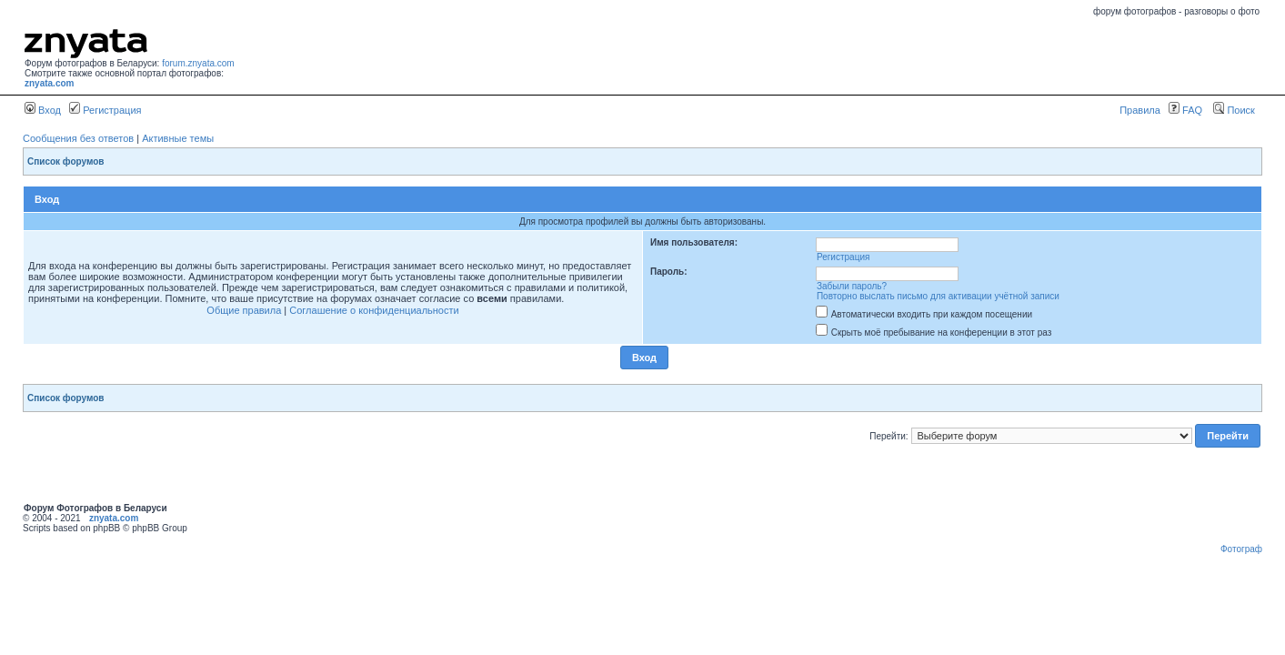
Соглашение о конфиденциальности (373, 310)
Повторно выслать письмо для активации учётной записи (938, 296)
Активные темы (178, 138)
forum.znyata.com (198, 63)
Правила (1139, 110)
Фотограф (1241, 549)
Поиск (1234, 110)
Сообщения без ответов (78, 138)
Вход (43, 110)
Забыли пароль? (852, 286)
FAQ (1185, 110)
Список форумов (66, 161)
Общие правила (243, 310)
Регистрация (105, 110)
